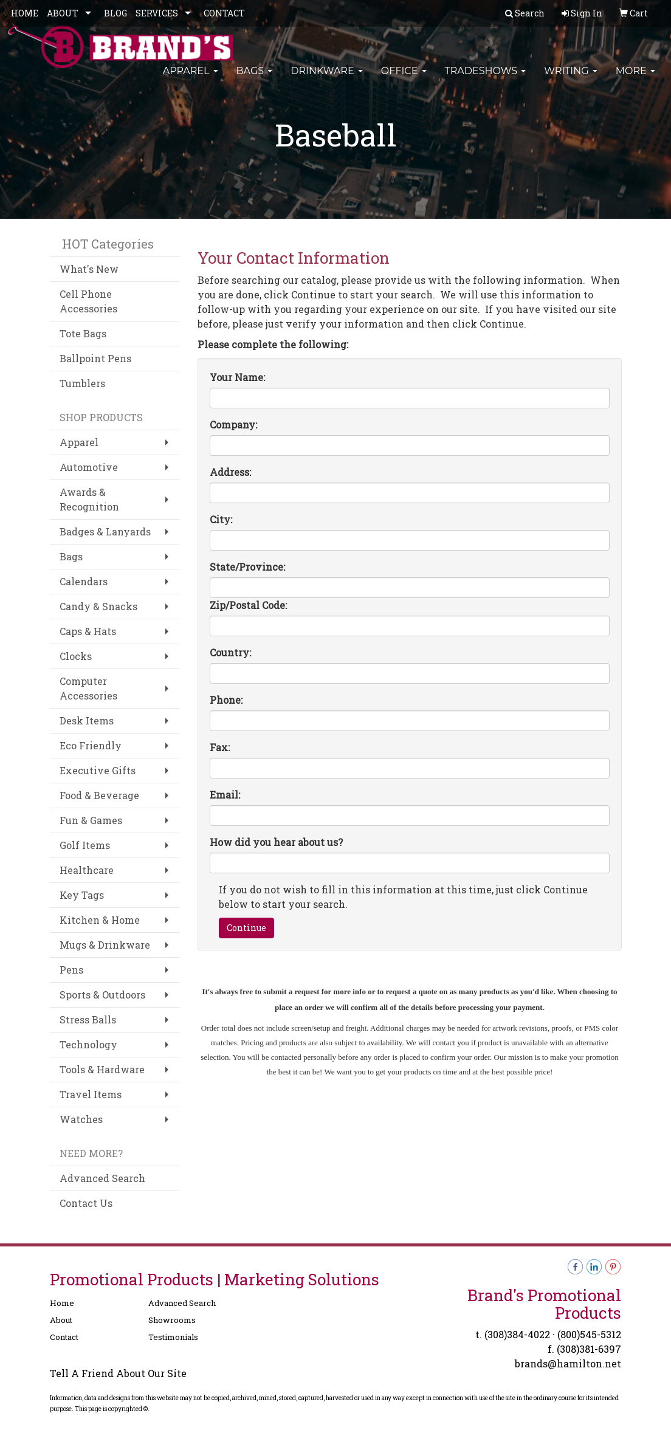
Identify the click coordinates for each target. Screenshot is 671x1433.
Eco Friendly (91, 745)
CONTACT (224, 13)
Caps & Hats (88, 631)
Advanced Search (102, 1178)
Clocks (76, 656)
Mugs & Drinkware (105, 944)
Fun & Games (91, 820)
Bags (254, 78)
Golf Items (85, 845)
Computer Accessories (88, 688)
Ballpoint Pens (95, 358)
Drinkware (327, 78)
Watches (81, 1119)
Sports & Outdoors (102, 994)
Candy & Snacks (98, 606)
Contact (64, 1337)
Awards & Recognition (89, 499)
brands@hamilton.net (568, 1363)
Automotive (89, 467)
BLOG (115, 13)
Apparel (190, 78)
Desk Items (87, 720)
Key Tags (82, 894)
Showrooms (172, 1319)
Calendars (84, 581)
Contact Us (86, 1203)
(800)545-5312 (589, 1334)
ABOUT (62, 13)
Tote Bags (83, 333)
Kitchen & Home (100, 919)
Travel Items (91, 1094)
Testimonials (173, 1337)
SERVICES (157, 13)
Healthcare (87, 870)
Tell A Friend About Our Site (118, 1373)
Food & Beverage (99, 795)
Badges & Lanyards (105, 531)
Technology (88, 1044)
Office (404, 78)
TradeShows (485, 78)
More (635, 78)
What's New (89, 269)
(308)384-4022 (517, 1334)
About (61, 1319)
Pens (71, 969)
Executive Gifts (98, 770)
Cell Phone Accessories (88, 301)
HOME (24, 13)
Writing (570, 78)
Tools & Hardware (102, 1069)
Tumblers (82, 383)
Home (62, 1302)
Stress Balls (88, 1019)
